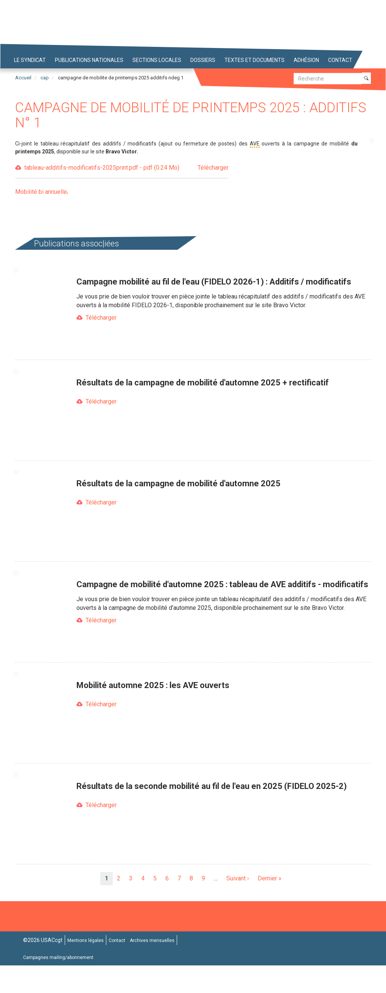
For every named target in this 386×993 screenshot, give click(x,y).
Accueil (23, 77)
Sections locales (156, 60)
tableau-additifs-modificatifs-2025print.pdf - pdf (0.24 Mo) (126, 168)
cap (44, 77)
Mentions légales (85, 940)
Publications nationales (89, 60)
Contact (340, 60)
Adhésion (306, 60)
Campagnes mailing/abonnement (58, 957)
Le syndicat (30, 60)
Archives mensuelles (152, 940)
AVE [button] (255, 144)
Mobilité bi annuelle (41, 191)
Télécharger (101, 317)
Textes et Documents (254, 60)
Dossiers (202, 60)
